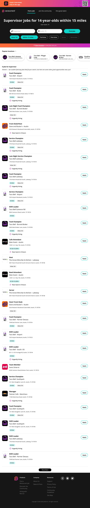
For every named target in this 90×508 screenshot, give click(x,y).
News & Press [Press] (37, 484)
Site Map (50, 495)
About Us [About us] (36, 481)
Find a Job (31, 11)
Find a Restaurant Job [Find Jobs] (24, 482)
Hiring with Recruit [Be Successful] (23, 492)
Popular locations (9, 51)
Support (49, 481)
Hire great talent (61, 11)
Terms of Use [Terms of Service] (51, 487)
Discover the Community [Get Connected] (24, 487)
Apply (84, 74)
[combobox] (22, 31)
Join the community (45, 11)
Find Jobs (72, 31)
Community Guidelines (51, 491)
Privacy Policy (51, 484)
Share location (38, 45)
